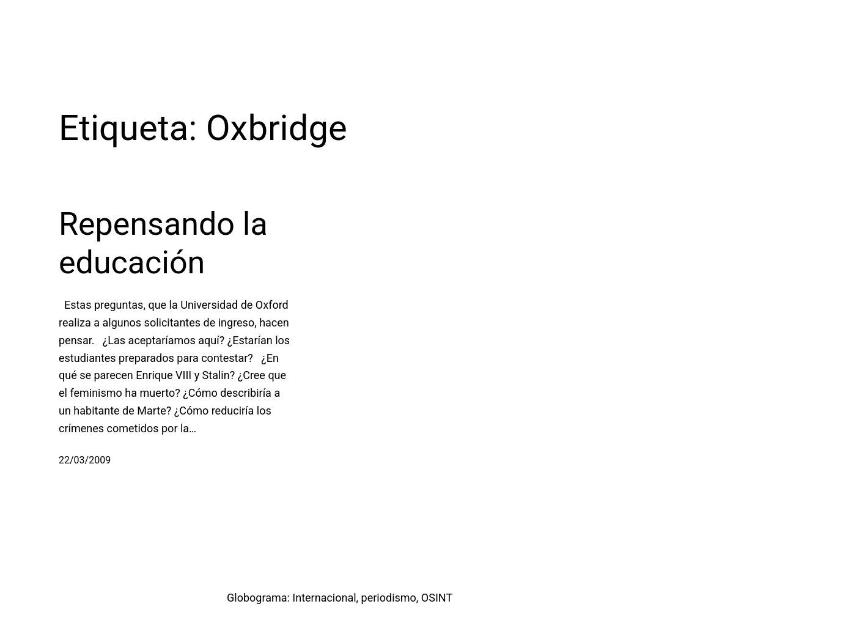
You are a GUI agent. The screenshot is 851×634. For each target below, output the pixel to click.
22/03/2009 (85, 460)
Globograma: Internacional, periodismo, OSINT (339, 597)
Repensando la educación (163, 243)
